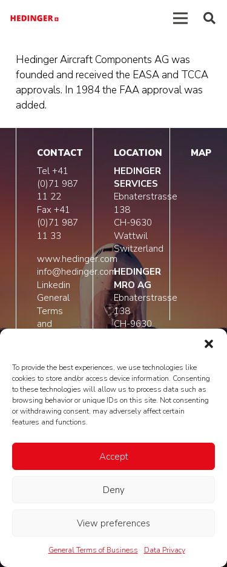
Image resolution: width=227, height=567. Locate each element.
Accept (113, 457)
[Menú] (180, 18)
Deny (114, 490)
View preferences (113, 523)
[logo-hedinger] (34, 18)
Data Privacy (164, 550)
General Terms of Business (93, 550)
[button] (209, 344)
